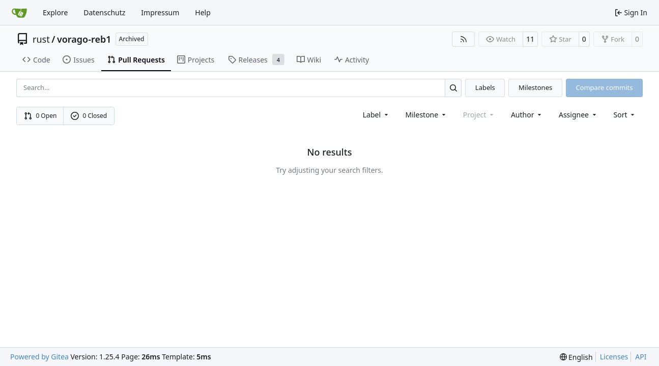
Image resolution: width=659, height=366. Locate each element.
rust (41, 39)
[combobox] (376, 114)
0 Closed (89, 115)
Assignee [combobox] (578, 114)
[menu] (625, 114)
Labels (485, 87)
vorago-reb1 (84, 39)
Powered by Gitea (39, 356)
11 (530, 39)
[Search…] (453, 88)
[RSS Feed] (463, 39)
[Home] (19, 13)
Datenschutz (104, 12)
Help (203, 12)
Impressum (160, 12)
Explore (55, 12)
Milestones (535, 87)
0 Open (40, 115)
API (640, 356)
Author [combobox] (527, 114)
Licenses (614, 356)
